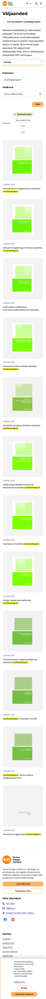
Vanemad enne (23, 120)
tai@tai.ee (10, 908)
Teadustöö (7, 947)
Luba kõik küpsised (24, 994)
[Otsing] (36, 3)
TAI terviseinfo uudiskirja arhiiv (24, 22)
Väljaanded (7, 956)
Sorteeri (6, 123)
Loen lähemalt (23, 884)
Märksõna (8, 73)
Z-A (23, 132)
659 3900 (10, 903)
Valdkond (7, 87)
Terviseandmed (9, 951)
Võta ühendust (11, 898)
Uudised (6, 939)
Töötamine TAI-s (23, 891)
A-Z (23, 126)
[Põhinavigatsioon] (41, 3)
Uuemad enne (24, 114)
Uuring (7, 62)
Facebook (5, 919)
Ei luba (24, 988)
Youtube (13, 919)
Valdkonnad (8, 943)
